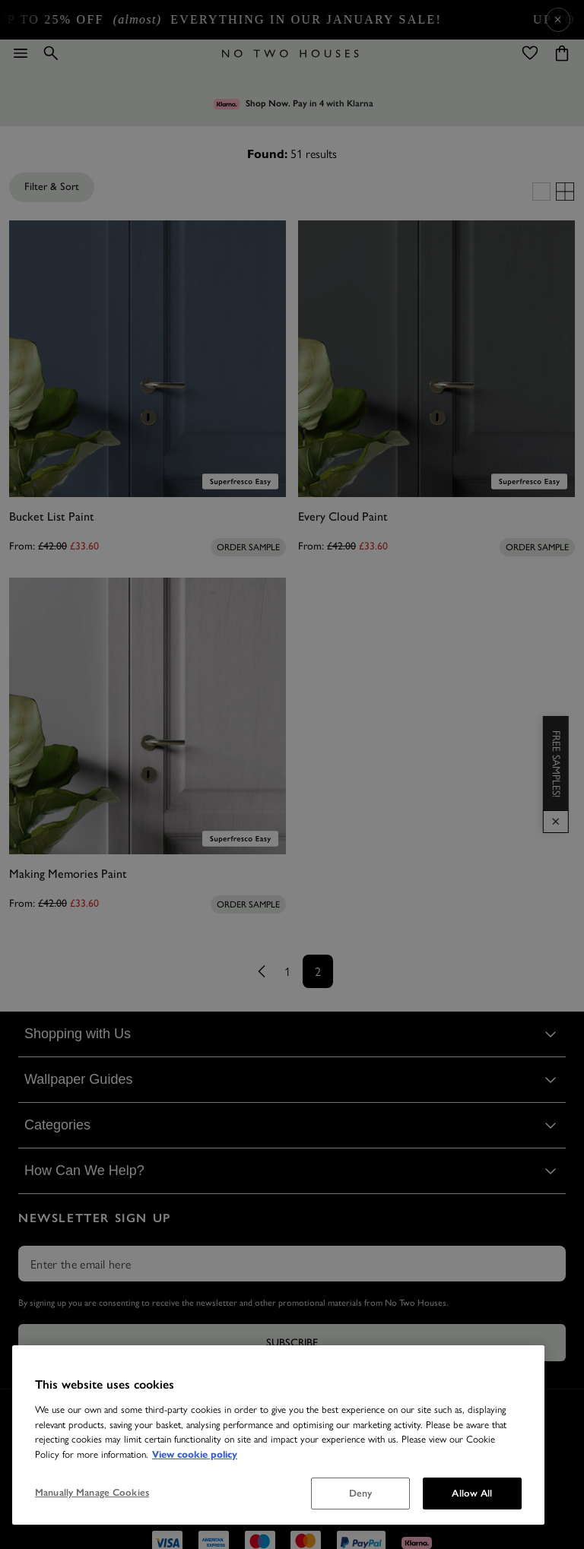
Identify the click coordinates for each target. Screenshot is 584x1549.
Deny (361, 1493)
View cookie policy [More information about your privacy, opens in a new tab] (194, 1455)
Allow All (472, 1493)
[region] (278, 1435)
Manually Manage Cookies (92, 1492)
